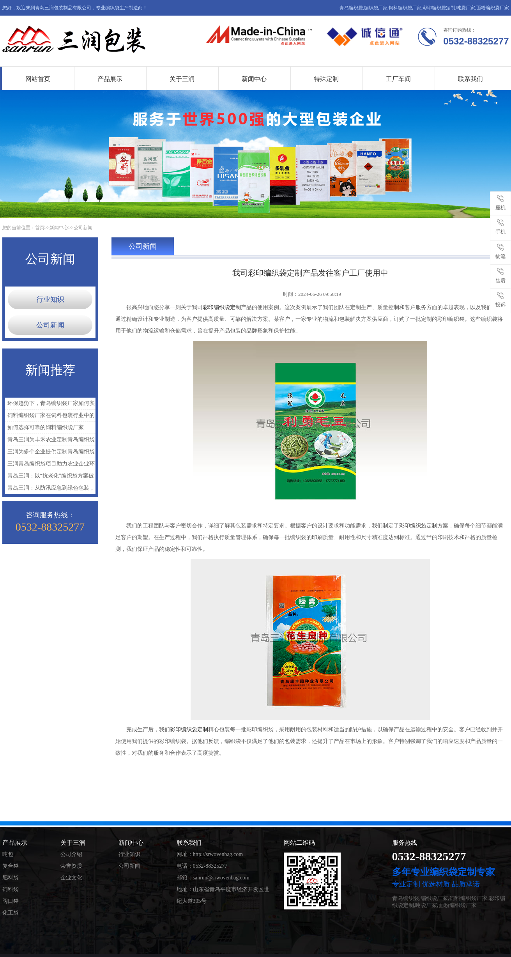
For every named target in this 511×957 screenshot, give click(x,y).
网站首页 (37, 79)
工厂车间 (398, 79)
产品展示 (109, 79)
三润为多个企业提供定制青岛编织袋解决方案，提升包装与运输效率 (50, 453)
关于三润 (182, 79)
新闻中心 (254, 79)
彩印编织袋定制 (222, 307)
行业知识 (50, 299)
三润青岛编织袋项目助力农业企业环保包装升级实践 (50, 465)
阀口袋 (10, 901)
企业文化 (71, 878)
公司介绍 (71, 854)
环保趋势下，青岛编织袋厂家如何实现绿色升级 (50, 404)
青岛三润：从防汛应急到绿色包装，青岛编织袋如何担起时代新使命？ (50, 489)
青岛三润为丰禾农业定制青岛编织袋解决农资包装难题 (50, 441)
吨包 (7, 854)
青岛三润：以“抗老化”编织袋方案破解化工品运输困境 (49, 477)
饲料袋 (10, 889)
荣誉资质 (71, 866)
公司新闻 (83, 227)
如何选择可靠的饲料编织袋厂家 (45, 427)
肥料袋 (10, 878)
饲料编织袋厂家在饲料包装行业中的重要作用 (50, 416)
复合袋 (10, 866)
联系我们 (470, 79)
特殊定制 (326, 79)
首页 (39, 227)
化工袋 (10, 913)
